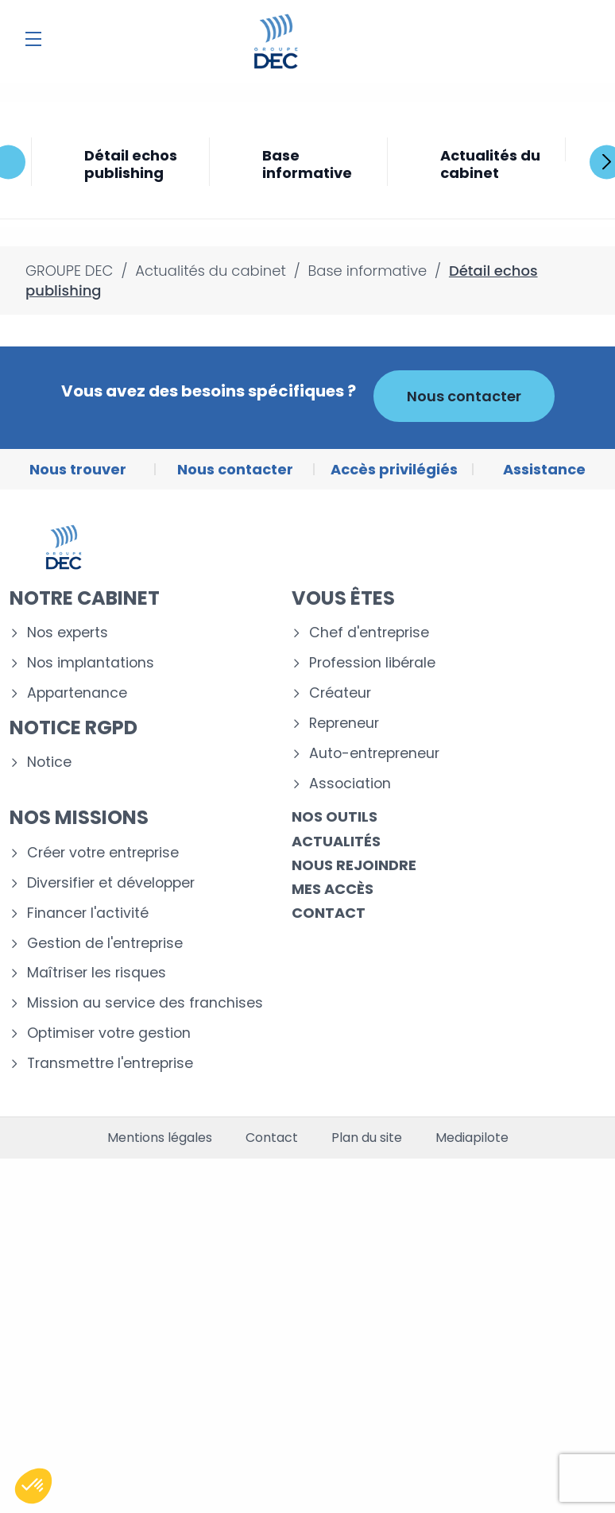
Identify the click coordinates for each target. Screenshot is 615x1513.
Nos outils (334, 816)
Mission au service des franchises (145, 1003)
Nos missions (79, 817)
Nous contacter (464, 396)
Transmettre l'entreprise (110, 1063)
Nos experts (67, 633)
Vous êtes (343, 598)
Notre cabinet (85, 598)
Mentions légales (159, 1138)
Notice (49, 762)
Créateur (340, 693)
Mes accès (332, 889)
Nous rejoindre (354, 865)
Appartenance (77, 693)
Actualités (336, 841)
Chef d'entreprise (369, 633)
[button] (33, 1486)
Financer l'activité (88, 913)
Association (350, 784)
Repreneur (344, 723)
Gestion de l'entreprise (105, 943)
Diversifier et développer (111, 883)
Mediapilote (472, 1138)
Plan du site (366, 1138)
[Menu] (33, 39)
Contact (329, 913)
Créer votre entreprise (103, 853)
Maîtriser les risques (96, 973)
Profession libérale (372, 663)
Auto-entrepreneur (374, 754)
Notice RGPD (73, 727)
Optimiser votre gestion (109, 1033)
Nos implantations (90, 663)
